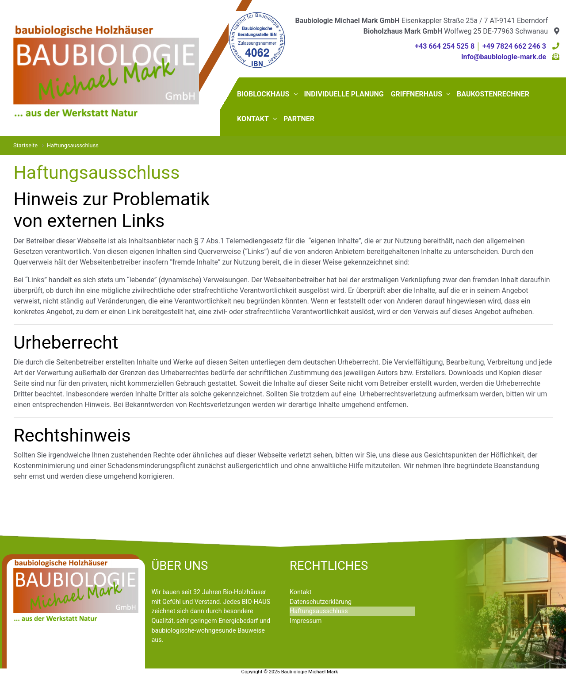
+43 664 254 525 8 (444, 46)
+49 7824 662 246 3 (514, 46)
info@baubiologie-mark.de (503, 57)
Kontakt (301, 592)
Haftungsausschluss (319, 611)
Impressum (305, 621)
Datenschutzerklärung (321, 602)
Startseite (25, 145)
